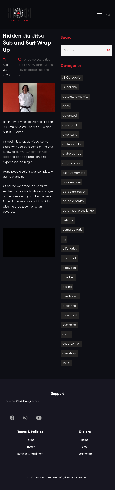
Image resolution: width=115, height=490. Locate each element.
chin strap (69, 353)
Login (108, 14)
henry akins (35, 64)
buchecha (69, 324)
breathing (69, 305)
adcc (66, 106)
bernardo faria (72, 229)
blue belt (68, 277)
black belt (69, 258)
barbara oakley (73, 201)
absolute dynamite (75, 96)
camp (66, 334)
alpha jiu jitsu (71, 125)
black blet (69, 267)
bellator (67, 220)
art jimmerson (71, 163)
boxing (67, 286)
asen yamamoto (73, 172)
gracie (22, 64)
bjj (64, 239)
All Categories (72, 77)
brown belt (69, 315)
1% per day (69, 87)
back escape (71, 182)
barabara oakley (74, 191)
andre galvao (71, 153)
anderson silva (72, 144)
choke (66, 362)
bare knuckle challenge (78, 210)
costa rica (43, 59)
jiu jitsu (48, 64)
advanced (69, 115)
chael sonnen (71, 343)
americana (69, 134)
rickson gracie (27, 69)
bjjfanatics (69, 248)
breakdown (70, 296)
